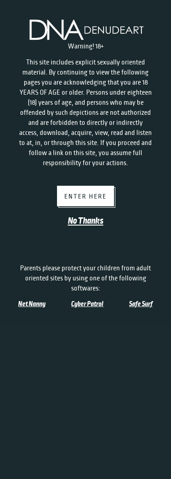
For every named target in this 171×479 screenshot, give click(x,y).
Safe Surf (141, 303)
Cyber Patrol (87, 303)
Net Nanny (32, 303)
